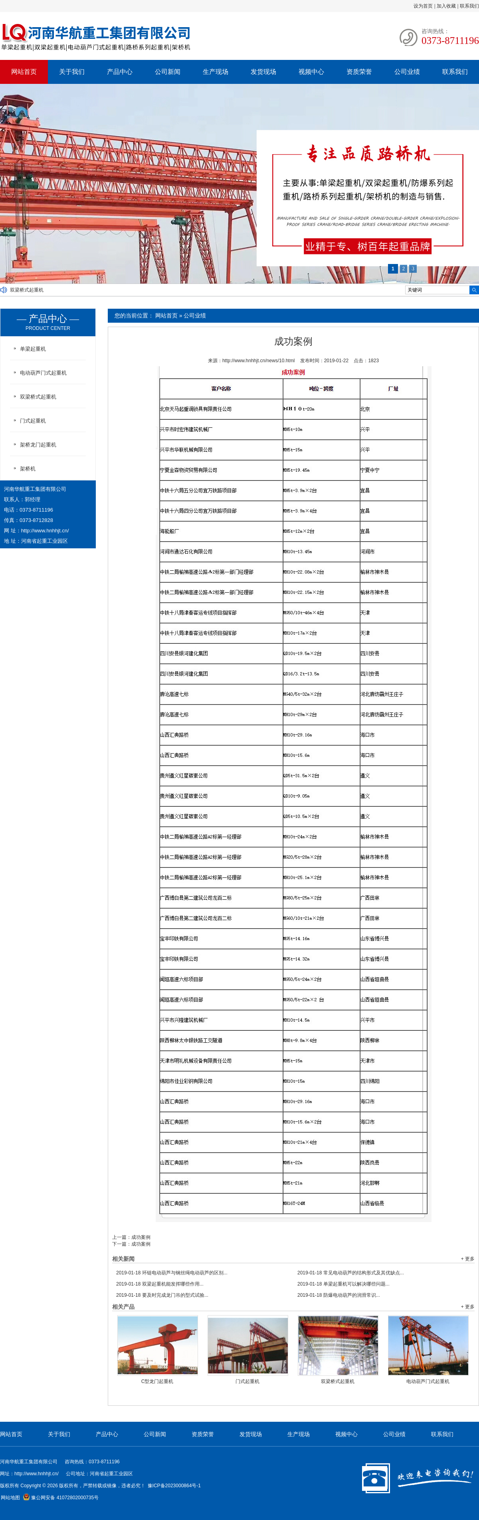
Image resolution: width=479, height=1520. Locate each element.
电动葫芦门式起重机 (427, 1381)
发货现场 (263, 71)
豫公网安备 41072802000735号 (61, 1497)
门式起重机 (247, 1381)
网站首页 (24, 71)
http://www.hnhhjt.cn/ (45, 531)
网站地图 (10, 1497)
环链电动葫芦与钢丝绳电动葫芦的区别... (172, 1273)
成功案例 (140, 1237)
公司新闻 (167, 71)
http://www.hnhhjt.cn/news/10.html (258, 360)
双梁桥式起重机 (27, 290)
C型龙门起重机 (157, 1381)
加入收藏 (446, 6)
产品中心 (120, 71)
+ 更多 (468, 1259)
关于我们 (72, 71)
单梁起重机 (33, 349)
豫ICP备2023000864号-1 (174, 1485)
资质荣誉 (359, 71)
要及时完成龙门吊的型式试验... (162, 1295)
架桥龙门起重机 (38, 445)
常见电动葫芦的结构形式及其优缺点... (350, 1273)
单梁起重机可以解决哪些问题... (343, 1284)
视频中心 (311, 71)
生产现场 (215, 71)
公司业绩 (407, 71)
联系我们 (469, 6)
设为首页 (423, 6)
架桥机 (28, 469)
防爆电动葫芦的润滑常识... (338, 1295)
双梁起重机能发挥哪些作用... (160, 1284)
